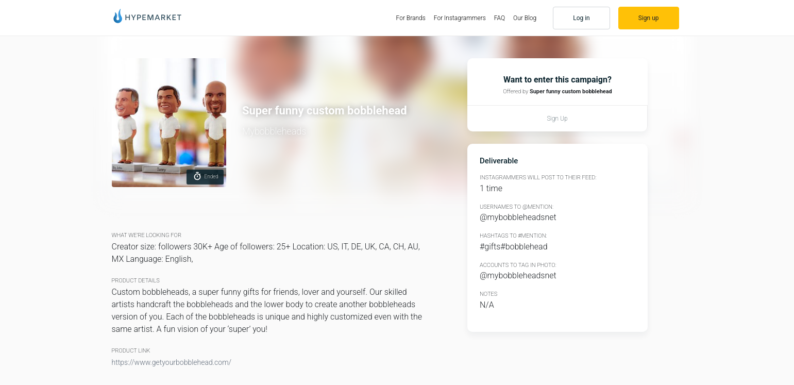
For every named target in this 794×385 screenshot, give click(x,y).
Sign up (648, 18)
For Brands (413, 17)
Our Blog (524, 18)
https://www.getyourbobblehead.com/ (172, 362)
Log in (581, 18)
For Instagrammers (460, 18)
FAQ (499, 18)
